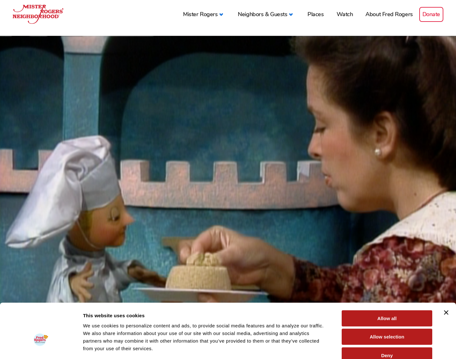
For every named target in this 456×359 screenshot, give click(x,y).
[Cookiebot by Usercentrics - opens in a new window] (41, 346)
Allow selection (387, 300)
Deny (387, 318)
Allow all (387, 281)
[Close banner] (446, 275)
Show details (332, 346)
